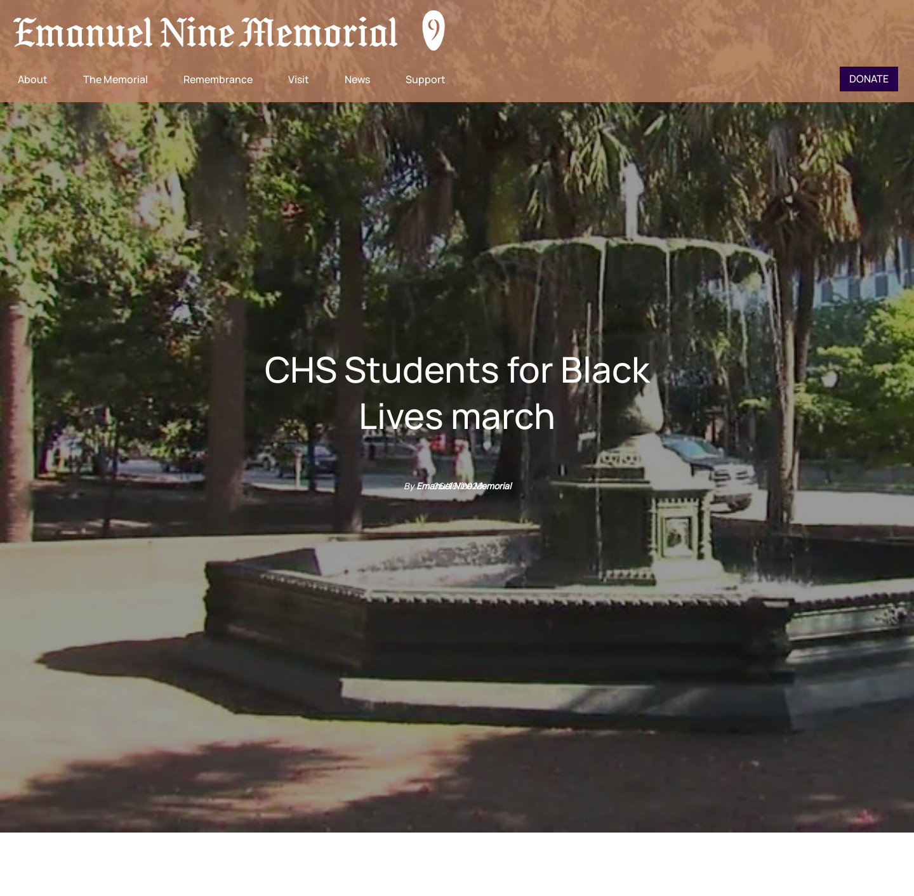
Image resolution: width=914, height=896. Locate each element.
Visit (298, 79)
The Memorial (115, 79)
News (357, 79)
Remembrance (218, 79)
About (33, 79)
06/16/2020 (457, 486)
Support (426, 79)
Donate (869, 79)
